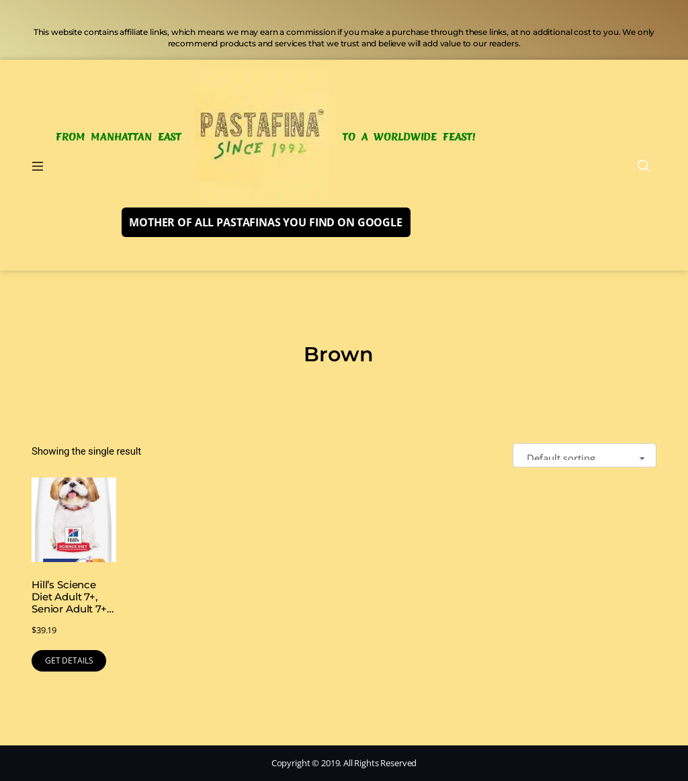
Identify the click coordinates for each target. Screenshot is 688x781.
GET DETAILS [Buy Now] (69, 660)
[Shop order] (584, 455)
